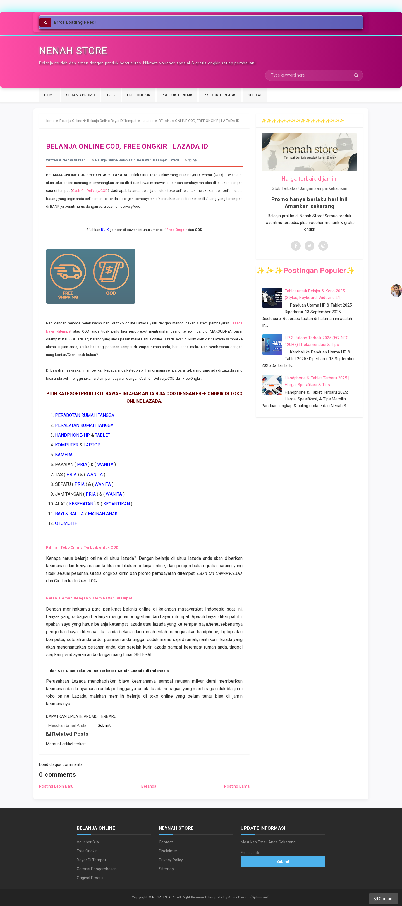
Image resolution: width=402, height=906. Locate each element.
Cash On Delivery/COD (90, 190)
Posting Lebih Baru (56, 786)
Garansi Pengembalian (97, 869)
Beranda (148, 786)
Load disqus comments (61, 764)
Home (49, 121)
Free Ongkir (87, 851)
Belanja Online (70, 121)
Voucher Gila (88, 842)
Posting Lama (237, 786)
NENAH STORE (164, 897)
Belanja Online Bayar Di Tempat (112, 121)
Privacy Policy (171, 860)
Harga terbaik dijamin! (309, 178)
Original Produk (90, 878)
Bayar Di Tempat (91, 860)
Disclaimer (168, 851)
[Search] (314, 75)
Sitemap (166, 869)
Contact (166, 842)
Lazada (148, 121)
